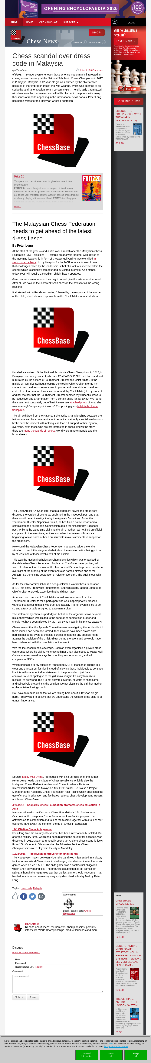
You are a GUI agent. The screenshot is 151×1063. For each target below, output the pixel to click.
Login (131, 22)
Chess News (42, 41)
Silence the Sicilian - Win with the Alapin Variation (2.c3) (128, 115)
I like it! (83, 70)
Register (39, 967)
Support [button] (70, 22)
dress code (26, 888)
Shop (14, 22)
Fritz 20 (19, 176)
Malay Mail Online (32, 776)
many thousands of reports (39, 430)
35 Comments (96, 70)
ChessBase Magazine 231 (125, 902)
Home (30, 22)
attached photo (78, 402)
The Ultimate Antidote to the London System (127, 1002)
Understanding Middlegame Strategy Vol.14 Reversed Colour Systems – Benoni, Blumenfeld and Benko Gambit (128, 955)
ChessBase (32, 924)
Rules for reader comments (26, 952)
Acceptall (136, 1055)
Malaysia (37, 888)
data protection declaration (116, 1046)
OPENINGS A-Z (48, 22)
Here (111, 1043)
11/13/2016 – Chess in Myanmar (32, 829)
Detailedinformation (86, 1055)
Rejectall (111, 1055)
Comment (17, 971)
